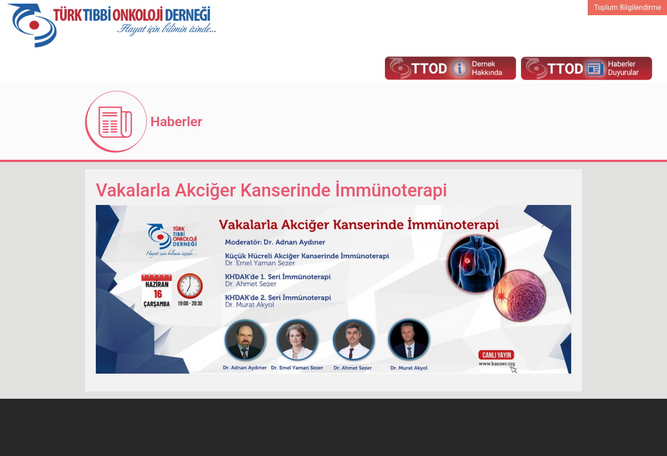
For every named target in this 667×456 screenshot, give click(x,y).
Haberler (176, 121)
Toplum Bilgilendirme (627, 7)
